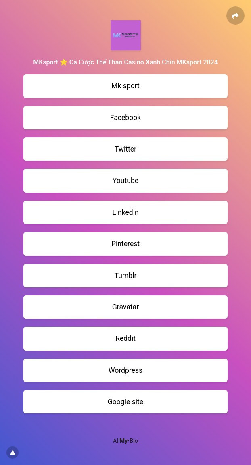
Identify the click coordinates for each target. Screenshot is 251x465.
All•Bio (125, 441)
